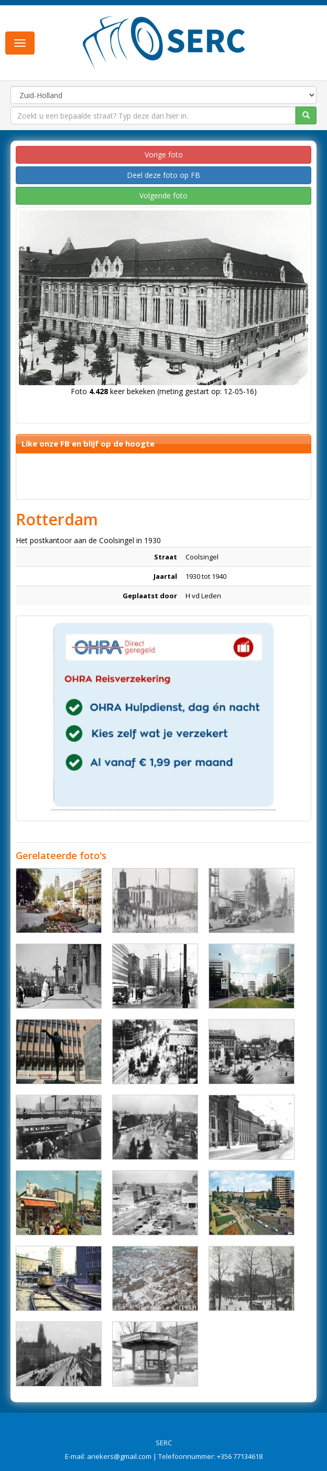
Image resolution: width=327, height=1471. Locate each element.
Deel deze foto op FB (163, 175)
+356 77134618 (240, 1456)
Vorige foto (164, 155)
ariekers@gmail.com (119, 1456)
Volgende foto (163, 195)
